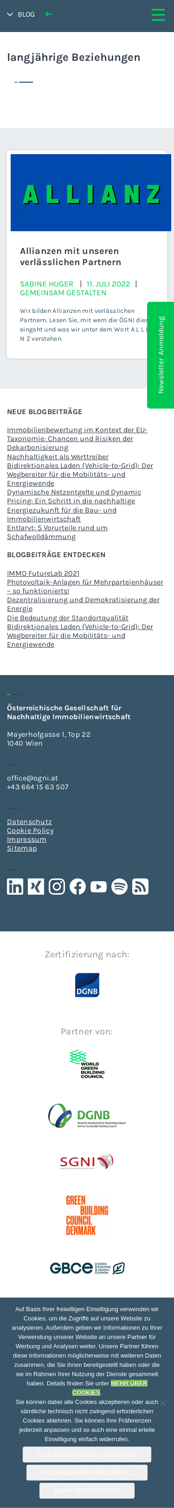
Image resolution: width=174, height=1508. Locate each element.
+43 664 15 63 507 (38, 786)
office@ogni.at (32, 778)
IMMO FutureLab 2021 (43, 573)
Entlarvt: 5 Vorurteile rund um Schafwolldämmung (57, 532)
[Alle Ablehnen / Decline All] (162, 1403)
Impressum (27, 839)
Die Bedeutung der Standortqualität (68, 617)
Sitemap (22, 848)
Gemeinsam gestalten (63, 292)
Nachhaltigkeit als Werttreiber (58, 456)
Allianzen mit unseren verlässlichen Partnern (70, 256)
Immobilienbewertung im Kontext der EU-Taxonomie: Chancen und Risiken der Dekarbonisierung (77, 438)
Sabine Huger (46, 283)
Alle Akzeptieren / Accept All (87, 1454)
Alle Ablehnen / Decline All (87, 1472)
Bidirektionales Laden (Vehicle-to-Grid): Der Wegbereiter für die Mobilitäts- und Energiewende (80, 474)
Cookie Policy (30, 830)
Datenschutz (29, 821)
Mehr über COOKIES (87, 1490)
